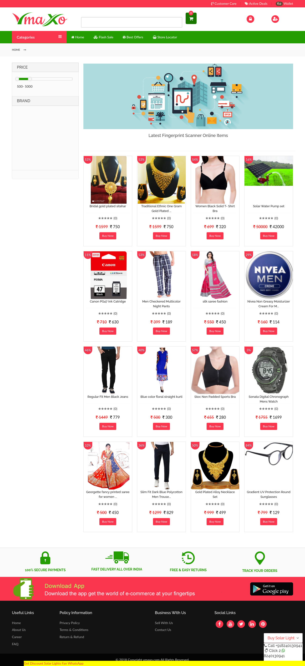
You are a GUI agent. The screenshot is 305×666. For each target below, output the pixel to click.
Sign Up (281, 18)
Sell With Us (164, 623)
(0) (115, 218)
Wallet (284, 3)
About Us (19, 630)
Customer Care (224, 3)
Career (17, 637)
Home (16, 623)
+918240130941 (288, 645)
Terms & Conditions (74, 630)
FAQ (15, 644)
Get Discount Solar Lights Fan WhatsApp (53, 663)
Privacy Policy (70, 623)
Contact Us (163, 630)
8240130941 (274, 656)
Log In (255, 18)
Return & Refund (72, 637)
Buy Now (107, 235)
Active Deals (256, 3)
